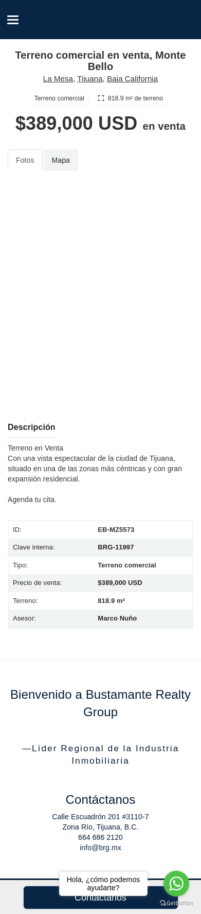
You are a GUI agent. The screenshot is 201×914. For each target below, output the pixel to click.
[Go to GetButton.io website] (176, 903)
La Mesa (58, 78)
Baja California (132, 78)
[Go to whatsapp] (176, 883)
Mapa (61, 160)
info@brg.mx (100, 847)
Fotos (25, 160)
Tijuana (89, 78)
